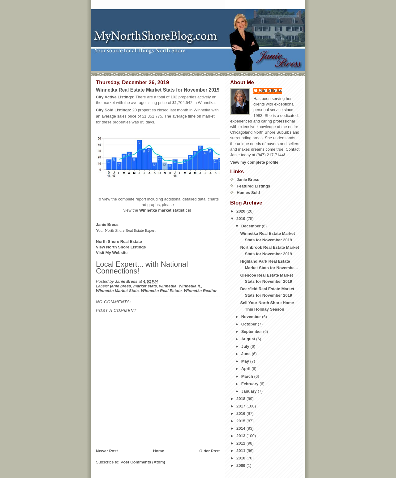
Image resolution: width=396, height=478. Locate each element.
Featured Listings (253, 186)
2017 (241, 406)
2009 (241, 465)
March (247, 376)
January (249, 391)
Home (158, 451)
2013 (241, 435)
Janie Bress (271, 90)
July (246, 346)
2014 (241, 428)
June (246, 353)
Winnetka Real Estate (161, 290)
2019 (241, 218)
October (249, 324)
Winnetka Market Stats (117, 290)
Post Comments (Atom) (143, 462)
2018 (241, 398)
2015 (241, 421)
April (246, 368)
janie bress (120, 286)
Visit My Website (111, 252)
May (245, 361)
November (251, 316)
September (252, 331)
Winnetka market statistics (164, 210)
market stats (145, 286)
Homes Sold (248, 192)
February (250, 383)
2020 (241, 211)
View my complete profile (254, 162)
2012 (241, 443)
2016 (241, 413)
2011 (241, 450)
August (248, 339)
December (251, 226)
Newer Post (107, 451)
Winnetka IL (190, 286)
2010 (241, 458)
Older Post (209, 451)
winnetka (168, 286)
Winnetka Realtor (200, 290)
